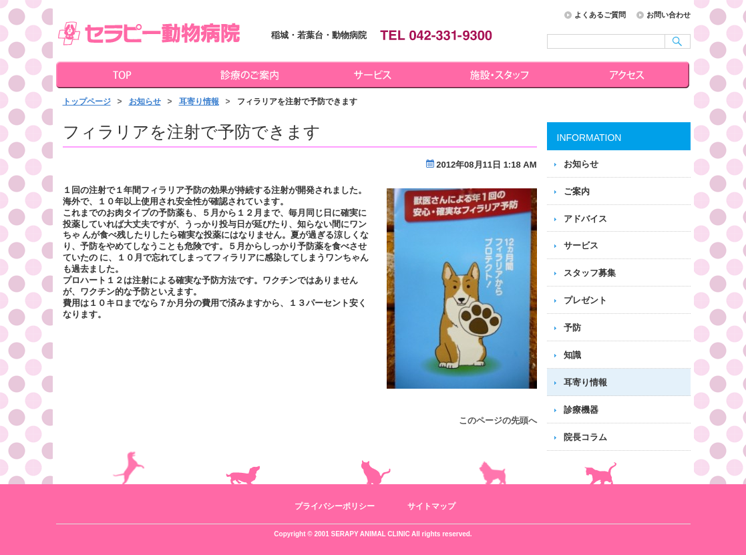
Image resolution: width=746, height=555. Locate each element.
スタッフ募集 (590, 273)
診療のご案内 (247, 74)
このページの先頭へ (498, 420)
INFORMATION (589, 137)
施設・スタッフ (501, 74)
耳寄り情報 (199, 101)
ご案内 (577, 191)
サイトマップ (431, 506)
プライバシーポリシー (335, 506)
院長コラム (585, 437)
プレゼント (585, 300)
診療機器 (581, 410)
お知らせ (145, 101)
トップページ (119, 74)
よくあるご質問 (600, 15)
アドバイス (585, 219)
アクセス (628, 74)
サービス (374, 74)
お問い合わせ (668, 15)
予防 (572, 328)
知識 (572, 355)
